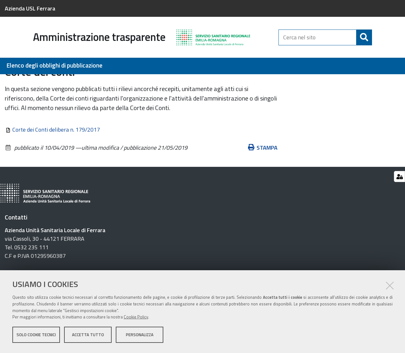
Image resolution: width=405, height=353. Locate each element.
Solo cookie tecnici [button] (36, 336)
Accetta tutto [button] (88, 336)
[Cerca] (364, 37)
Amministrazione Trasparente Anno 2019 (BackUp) (103, 81)
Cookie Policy (136, 319)
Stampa (263, 181)
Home (9, 81)
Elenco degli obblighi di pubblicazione (54, 65)
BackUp (27, 81)
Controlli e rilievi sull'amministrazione (209, 81)
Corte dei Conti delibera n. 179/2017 (56, 163)
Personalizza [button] (140, 336)
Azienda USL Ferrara (30, 8)
